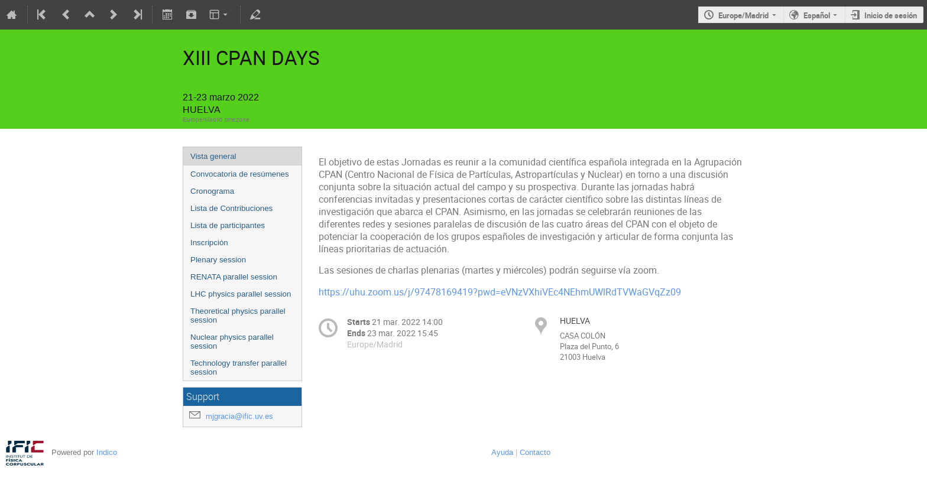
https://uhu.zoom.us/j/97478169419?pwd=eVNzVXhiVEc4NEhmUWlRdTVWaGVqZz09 (500, 292)
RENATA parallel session (233, 276)
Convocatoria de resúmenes (239, 174)
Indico (106, 452)
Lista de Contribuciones (231, 208)
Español (816, 15)
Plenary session (218, 259)
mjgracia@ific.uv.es (239, 416)
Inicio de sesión (890, 15)
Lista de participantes (227, 225)
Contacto (535, 452)
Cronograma (212, 191)
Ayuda (502, 452)
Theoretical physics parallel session (238, 315)
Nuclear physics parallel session (232, 341)
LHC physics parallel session (240, 294)
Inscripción (209, 242)
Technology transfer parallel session (238, 367)
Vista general (213, 156)
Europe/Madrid (743, 15)
